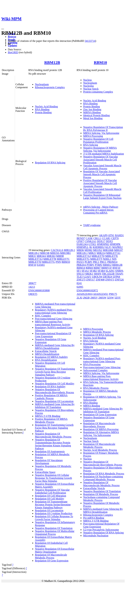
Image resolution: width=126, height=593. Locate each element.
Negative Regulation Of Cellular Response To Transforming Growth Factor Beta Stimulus (53, 478)
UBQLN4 (97, 276)
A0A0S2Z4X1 (100, 294)
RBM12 (107, 264)
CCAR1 (106, 238)
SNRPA (119, 270)
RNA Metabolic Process (96, 388)
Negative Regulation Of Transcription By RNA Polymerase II (103, 128)
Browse (12, 36)
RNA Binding (42, 109)
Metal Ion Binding (93, 118)
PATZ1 (80, 262)
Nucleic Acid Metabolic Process (100, 450)
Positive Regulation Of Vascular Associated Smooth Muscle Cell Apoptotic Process (100, 183)
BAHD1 (119, 235)
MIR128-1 (69, 250)
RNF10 (32, 264)
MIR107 (118, 250)
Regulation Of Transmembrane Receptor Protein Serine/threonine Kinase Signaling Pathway (53, 504)
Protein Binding (43, 112)
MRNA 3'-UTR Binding (47, 416)
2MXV (94, 297)
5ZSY (118, 297)
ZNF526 (119, 279)
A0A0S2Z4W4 (85, 294)
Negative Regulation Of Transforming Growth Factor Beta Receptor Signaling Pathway (55, 371)
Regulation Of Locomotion (49, 510)
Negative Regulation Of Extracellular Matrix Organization (54, 550)
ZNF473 (109, 279)
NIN (114, 259)
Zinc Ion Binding (92, 109)
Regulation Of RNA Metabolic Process (103, 473)
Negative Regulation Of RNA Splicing (103, 532)
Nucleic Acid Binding (46, 106)
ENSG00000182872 (87, 290)
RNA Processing (92, 364)
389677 (32, 283)
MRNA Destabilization (47, 354)
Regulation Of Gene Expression (51, 560)
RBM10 (100, 62)
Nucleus (87, 80)
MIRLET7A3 (35, 259)
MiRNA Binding (92, 112)
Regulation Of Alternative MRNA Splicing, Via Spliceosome (101, 434)
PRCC (103, 262)
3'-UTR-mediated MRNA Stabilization (103, 153)
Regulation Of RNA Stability (50, 386)
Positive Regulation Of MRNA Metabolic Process (51, 420)
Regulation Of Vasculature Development (49, 462)
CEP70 (115, 238)
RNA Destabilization (46, 360)
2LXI (79, 297)
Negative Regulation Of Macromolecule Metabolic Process (53, 435)
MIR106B (108, 250)
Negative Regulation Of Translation (54, 528)
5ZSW (110, 297)
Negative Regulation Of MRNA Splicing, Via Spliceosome (100, 149)
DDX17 (101, 241)
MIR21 (92, 253)
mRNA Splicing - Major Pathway (100, 206)
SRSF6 (97, 273)
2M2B (86, 297)
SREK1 (89, 273)
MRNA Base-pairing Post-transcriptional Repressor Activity (52, 323)
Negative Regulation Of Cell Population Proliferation (98, 140)
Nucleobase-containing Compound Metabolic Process (101, 499)
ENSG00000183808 (39, 290)
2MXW (102, 297)
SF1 (79, 270)
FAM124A (82, 244)
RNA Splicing (90, 144)
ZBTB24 (107, 276)
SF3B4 (101, 270)
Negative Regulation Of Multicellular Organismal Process (54, 532)
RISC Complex (43, 315)
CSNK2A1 (90, 241)
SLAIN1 (110, 270)
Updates (12, 45)
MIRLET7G (48, 262)
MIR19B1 (65, 253)
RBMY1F (106, 267)
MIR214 (101, 253)
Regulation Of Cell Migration (50, 495)
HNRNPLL (83, 247)
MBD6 (80, 250)
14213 (31, 286)
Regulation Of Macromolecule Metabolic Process (51, 556)
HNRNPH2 (103, 244)
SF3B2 (93, 270)
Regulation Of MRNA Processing (101, 429)
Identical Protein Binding (96, 115)
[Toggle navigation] (2, 29)
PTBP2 (98, 264)
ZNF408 (100, 279)
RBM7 (97, 267)
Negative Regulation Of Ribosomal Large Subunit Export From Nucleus (102, 196)
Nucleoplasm (42, 84)
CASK (89, 238)
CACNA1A (57, 250)
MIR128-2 (34, 253)
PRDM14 (112, 262)
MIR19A (54, 253)
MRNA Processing (93, 136)
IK (90, 247)
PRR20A (81, 264)
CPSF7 (80, 241)
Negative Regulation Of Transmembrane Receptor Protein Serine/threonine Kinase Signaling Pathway (53, 444)
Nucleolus (88, 85)
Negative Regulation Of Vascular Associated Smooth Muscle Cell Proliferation (100, 159)
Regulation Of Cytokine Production (53, 513)
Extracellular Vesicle (46, 351)
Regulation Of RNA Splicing (50, 162)
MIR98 (60, 256)
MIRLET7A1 (113, 253)
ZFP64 (116, 276)
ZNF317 (90, 279)
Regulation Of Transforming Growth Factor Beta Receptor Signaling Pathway (54, 427)
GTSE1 (92, 244)
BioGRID (13, 52)
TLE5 (80, 276)
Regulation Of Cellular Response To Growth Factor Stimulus (54, 518)
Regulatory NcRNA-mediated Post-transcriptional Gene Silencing (53, 311)
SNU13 (80, 273)
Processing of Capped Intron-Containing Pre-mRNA (98, 211)
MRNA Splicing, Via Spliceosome (101, 133)
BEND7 (81, 238)
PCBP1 (88, 262)
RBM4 (89, 267)
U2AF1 (87, 276)
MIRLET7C (63, 259)
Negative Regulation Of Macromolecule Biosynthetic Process (54, 391)
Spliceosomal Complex (95, 370)
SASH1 (41, 264)
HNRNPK (115, 244)
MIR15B (44, 253)
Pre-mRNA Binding (93, 517)
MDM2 (88, 250)
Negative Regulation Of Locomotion (54, 401)
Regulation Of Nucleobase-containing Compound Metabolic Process (103, 478)
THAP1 (119, 273)
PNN (58, 262)
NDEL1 (107, 259)
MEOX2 (97, 250)
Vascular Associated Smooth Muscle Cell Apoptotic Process (102, 167)
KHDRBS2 (99, 247)
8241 (79, 283)
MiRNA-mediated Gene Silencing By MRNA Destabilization (54, 347)
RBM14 (81, 267)
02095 (80, 286)
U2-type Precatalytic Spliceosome (101, 529)
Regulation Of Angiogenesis (50, 451)
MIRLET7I (96, 259)
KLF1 (108, 247)
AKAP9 (103, 235)
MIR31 (32, 256)
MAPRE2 (117, 247)
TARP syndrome (92, 225)
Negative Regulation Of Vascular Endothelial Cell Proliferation (52, 491)
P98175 (113, 294)
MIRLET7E (111, 256)
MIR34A (41, 256)
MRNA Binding (91, 405)
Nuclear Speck (91, 88)
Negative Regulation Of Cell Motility (54, 383)
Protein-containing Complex (98, 91)
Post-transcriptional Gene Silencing (53, 318)
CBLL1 (97, 238)
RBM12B (52, 62)
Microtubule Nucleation (95, 535)
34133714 (90, 41)
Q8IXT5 (32, 294)
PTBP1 (90, 264)
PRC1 (96, 262)
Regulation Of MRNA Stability (51, 357)
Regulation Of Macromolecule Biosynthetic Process (99, 425)
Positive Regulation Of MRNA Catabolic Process (51, 397)
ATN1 (111, 235)
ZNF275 (81, 279)
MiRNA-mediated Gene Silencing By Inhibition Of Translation (54, 406)
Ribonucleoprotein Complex (50, 87)
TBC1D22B (108, 273)
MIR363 (51, 256)
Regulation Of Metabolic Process (100, 494)
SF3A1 (85, 270)
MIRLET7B (49, 259)
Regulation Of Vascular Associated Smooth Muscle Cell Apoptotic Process (101, 174)
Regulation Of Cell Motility (49, 498)
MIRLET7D (34, 262)
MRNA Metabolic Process (97, 332)
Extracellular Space (45, 472)
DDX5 (109, 241)
